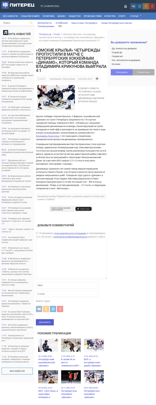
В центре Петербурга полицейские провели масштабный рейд (17, 152)
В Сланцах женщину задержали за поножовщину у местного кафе (15, 282)
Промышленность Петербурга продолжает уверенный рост (17, 338)
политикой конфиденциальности (70, 236)
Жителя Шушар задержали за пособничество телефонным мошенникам (17, 293)
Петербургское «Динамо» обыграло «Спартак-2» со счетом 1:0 (16, 221)
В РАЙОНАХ (62, 22)
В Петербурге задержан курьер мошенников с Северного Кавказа (16, 303)
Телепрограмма (45, 26)
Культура (109, 16)
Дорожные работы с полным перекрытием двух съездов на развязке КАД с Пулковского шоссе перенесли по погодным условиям (17, 165)
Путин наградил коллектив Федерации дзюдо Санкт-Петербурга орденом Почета (17, 199)
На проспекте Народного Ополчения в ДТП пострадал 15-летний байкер (16, 131)
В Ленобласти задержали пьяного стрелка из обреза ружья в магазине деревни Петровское (17, 54)
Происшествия (93, 16)
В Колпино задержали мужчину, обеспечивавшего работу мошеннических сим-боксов (17, 327)
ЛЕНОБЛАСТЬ (44, 22)
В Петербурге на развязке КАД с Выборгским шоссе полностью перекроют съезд (16, 210)
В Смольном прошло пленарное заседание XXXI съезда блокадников (17, 99)
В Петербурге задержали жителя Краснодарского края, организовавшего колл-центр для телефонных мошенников (17, 42)
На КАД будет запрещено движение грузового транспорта (16, 108)
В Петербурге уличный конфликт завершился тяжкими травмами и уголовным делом (16, 359)
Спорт (122, 16)
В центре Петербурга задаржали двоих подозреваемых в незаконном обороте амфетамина (18, 88)
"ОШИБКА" (50, 199)
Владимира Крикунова (47, 135)
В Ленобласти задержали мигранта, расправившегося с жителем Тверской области (16, 261)
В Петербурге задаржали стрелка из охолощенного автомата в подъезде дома (16, 141)
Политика (49, 16)
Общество (75, 16)
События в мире (30, 16)
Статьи (134, 16)
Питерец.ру (45, 34)
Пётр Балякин (69, 79)
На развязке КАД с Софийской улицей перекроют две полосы (17, 239)
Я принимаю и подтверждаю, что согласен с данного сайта (71, 234)
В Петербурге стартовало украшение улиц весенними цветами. (16, 189)
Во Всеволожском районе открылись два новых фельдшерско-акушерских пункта (16, 178)
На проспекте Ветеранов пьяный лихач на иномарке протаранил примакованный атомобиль (16, 119)
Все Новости (10, 16)
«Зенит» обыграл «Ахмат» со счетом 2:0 (18, 230)
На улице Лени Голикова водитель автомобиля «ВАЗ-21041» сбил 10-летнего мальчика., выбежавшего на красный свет (17, 315)
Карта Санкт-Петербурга (84, 22)
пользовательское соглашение (70, 233)
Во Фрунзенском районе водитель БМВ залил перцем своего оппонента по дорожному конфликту (18, 76)
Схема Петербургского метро (116, 22)
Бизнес (61, 16)
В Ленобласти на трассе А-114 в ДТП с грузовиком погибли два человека (17, 250)
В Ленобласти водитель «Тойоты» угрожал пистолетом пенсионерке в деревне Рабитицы (17, 271)
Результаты (143, 72)
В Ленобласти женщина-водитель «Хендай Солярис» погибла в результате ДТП (15, 348)
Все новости (17, 371)
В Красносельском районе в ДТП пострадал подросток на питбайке (17, 64)
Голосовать (122, 72)
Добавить (45, 322)
